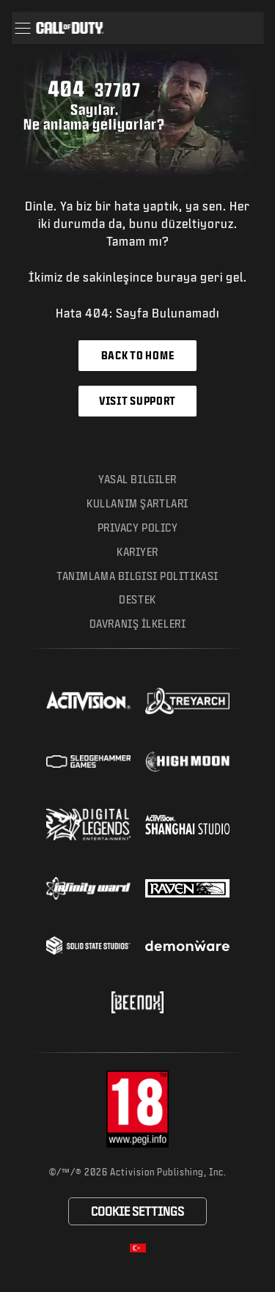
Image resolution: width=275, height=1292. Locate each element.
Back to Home (137, 355)
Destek (137, 599)
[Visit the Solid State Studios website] (88, 945)
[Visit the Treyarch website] (187, 701)
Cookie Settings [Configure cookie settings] (137, 1211)
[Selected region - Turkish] (137, 1248)
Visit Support (137, 400)
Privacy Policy (138, 527)
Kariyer (137, 551)
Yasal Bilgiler (137, 479)
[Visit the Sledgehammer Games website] (88, 761)
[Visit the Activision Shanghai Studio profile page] (187, 824)
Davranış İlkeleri (137, 623)
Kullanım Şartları (137, 503)
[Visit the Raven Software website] (187, 888)
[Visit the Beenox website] (137, 1002)
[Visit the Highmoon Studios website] (187, 761)
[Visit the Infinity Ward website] (88, 888)
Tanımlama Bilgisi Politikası (137, 575)
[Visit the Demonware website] (187, 946)
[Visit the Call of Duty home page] (69, 28)
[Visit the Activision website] (88, 701)
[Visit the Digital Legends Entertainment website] (88, 825)
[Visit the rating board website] (137, 1109)
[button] (22, 28)
